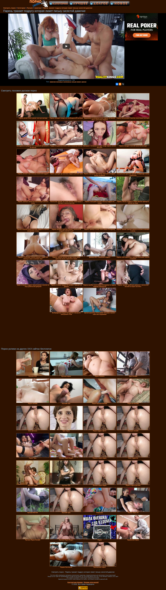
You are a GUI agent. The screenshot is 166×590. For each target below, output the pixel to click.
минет (79, 82)
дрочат (84, 82)
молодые (59, 82)
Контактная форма (75, 582)
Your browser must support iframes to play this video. (66, 46)
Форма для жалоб (91, 582)
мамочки (53, 82)
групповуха (67, 82)
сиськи (74, 82)
